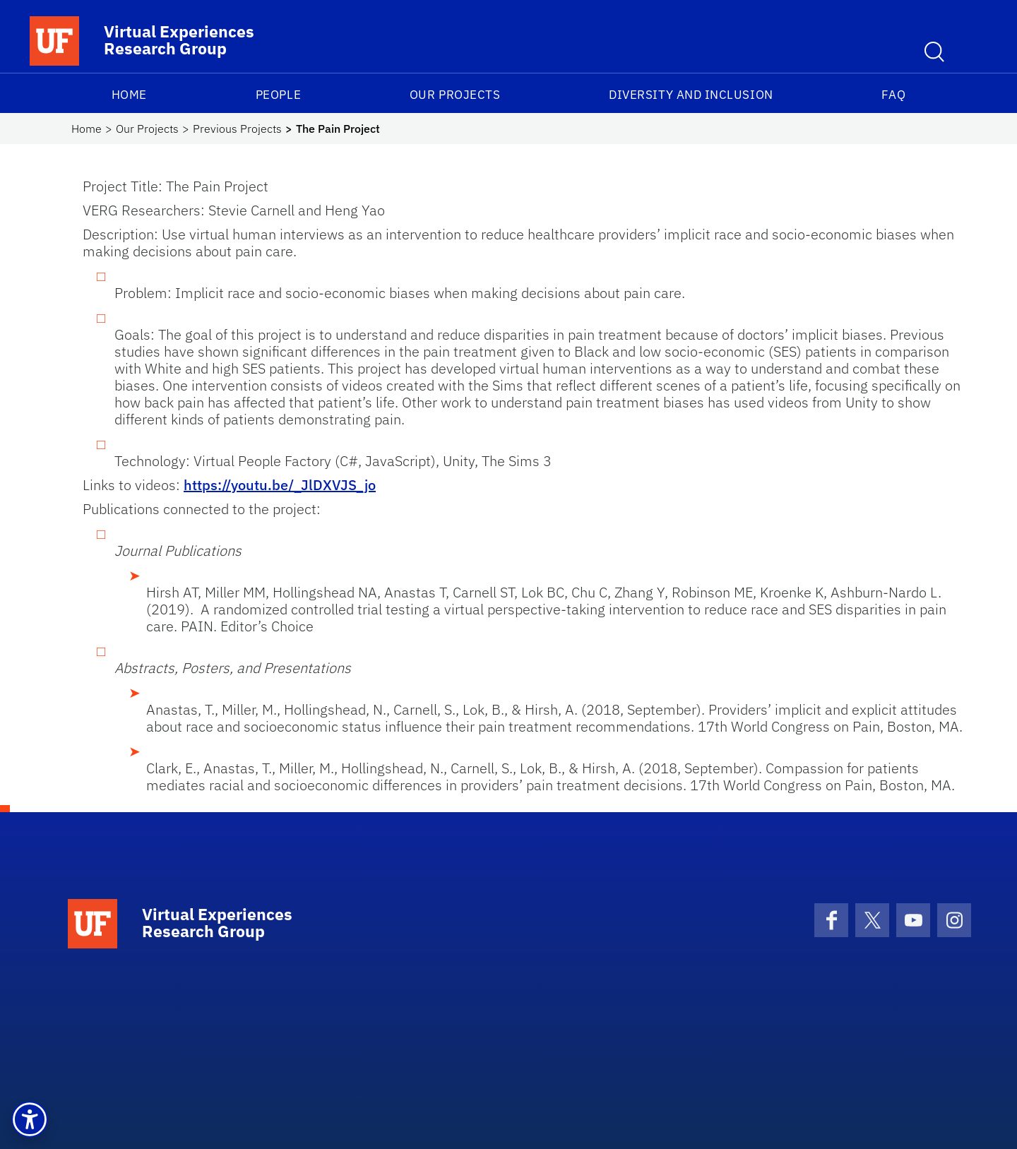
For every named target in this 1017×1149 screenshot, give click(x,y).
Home (129, 94)
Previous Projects (237, 128)
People (278, 94)
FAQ (893, 94)
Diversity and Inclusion (691, 94)
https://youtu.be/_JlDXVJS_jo (280, 484)
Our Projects (455, 94)
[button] (29, 1119)
